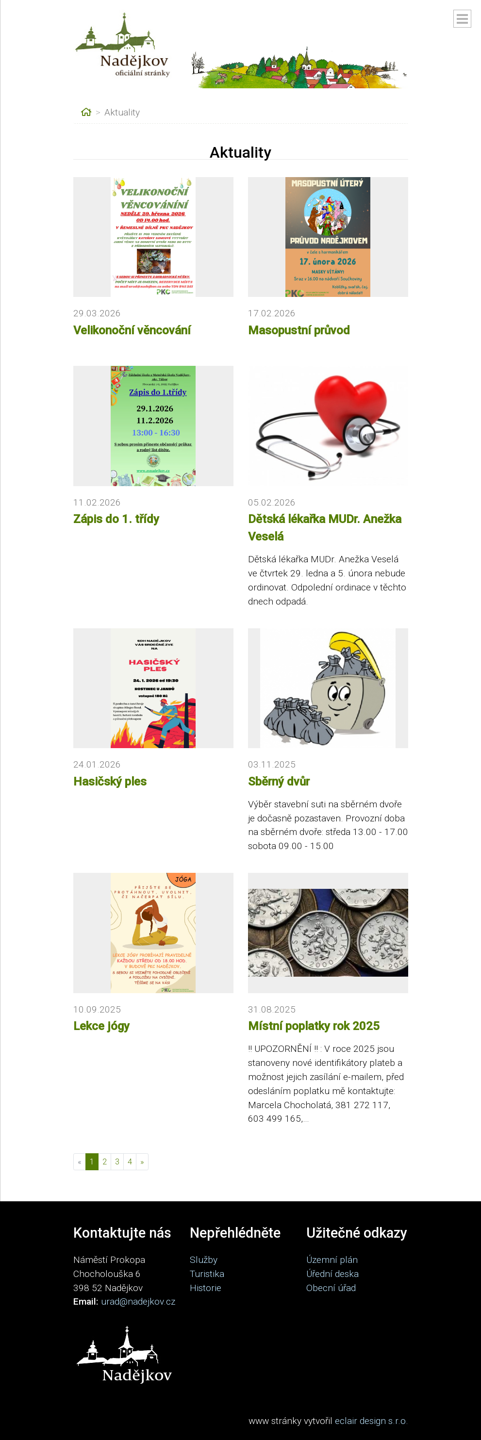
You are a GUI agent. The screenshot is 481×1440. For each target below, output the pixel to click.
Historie (205, 1287)
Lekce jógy (101, 1026)
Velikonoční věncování (132, 330)
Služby (203, 1259)
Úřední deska (332, 1273)
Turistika (207, 1273)
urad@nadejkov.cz (138, 1301)
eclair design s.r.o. (371, 1420)
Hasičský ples (110, 781)
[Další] (142, 1161)
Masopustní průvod (299, 330)
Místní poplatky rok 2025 (314, 1026)
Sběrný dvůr (279, 781)
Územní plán (332, 1259)
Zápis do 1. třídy (116, 519)
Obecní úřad (331, 1287)
